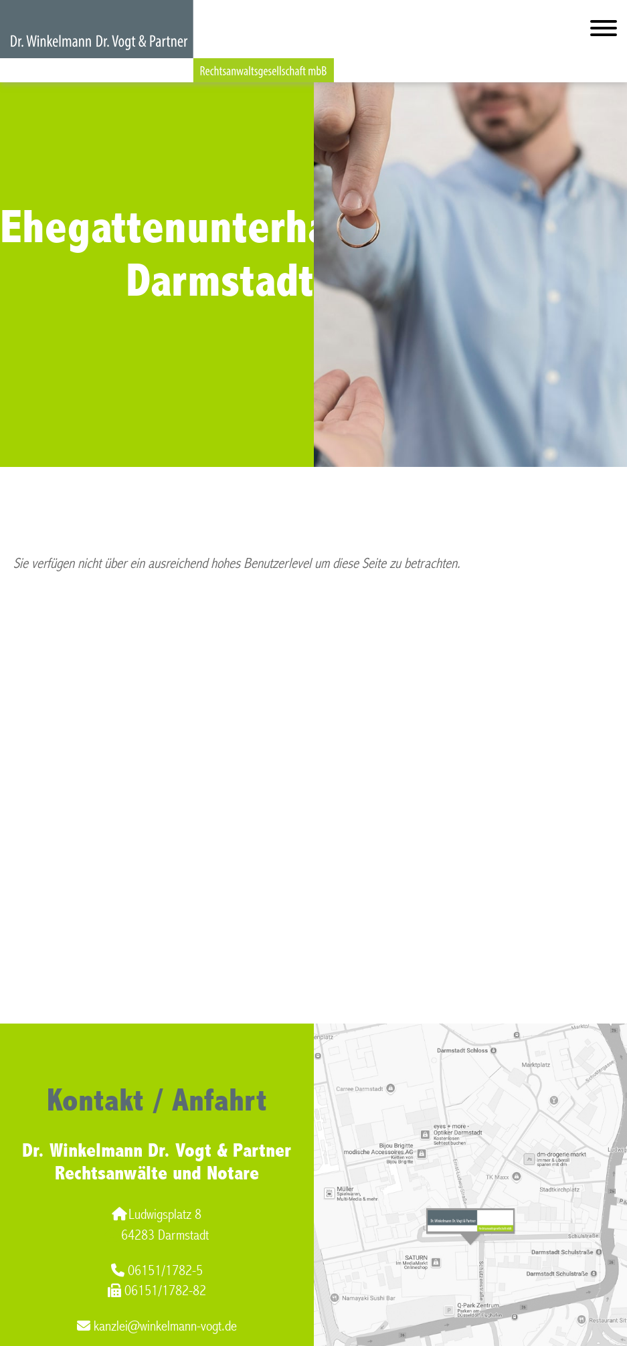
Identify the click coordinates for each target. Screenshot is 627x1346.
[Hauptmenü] (603, 31)
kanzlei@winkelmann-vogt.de (157, 1326)
